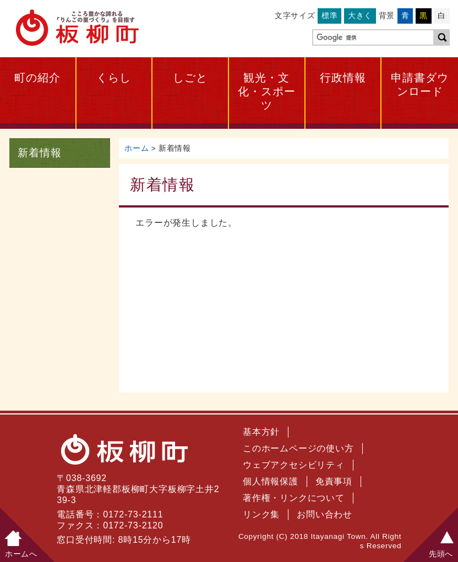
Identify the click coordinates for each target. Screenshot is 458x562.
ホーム (136, 148)
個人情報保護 (270, 481)
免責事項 (333, 481)
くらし (113, 78)
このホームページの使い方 (298, 448)
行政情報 (343, 78)
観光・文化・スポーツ (267, 91)
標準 (329, 15)
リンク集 (261, 514)
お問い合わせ (324, 514)
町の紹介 (37, 78)
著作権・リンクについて (294, 498)
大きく (360, 15)
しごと (190, 78)
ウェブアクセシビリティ (294, 465)
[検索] (372, 38)
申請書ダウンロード (420, 84)
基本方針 (261, 431)
